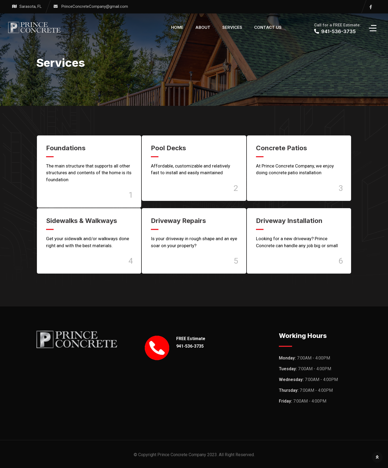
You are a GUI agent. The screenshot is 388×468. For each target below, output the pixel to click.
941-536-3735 (190, 346)
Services (232, 27)
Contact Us (268, 27)
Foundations (65, 148)
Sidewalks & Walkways (81, 221)
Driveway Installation (289, 221)
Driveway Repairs (178, 221)
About (202, 27)
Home (177, 27)
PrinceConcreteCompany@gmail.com (94, 6)
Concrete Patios (281, 148)
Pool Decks (168, 148)
